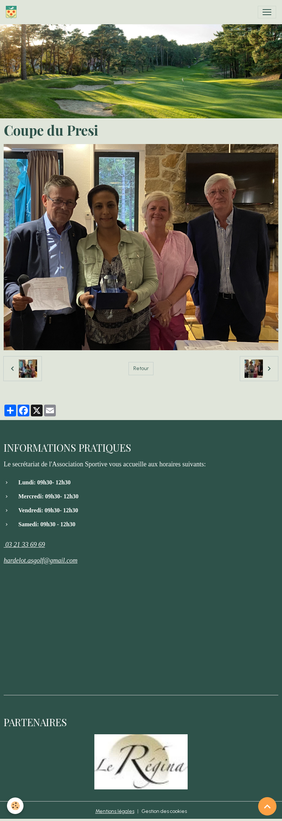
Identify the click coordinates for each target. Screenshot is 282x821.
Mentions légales (114, 811)
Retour (141, 368)
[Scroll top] (267, 806)
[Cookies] (15, 805)
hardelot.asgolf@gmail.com (40, 560)
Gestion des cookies (164, 811)
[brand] (12, 12)
